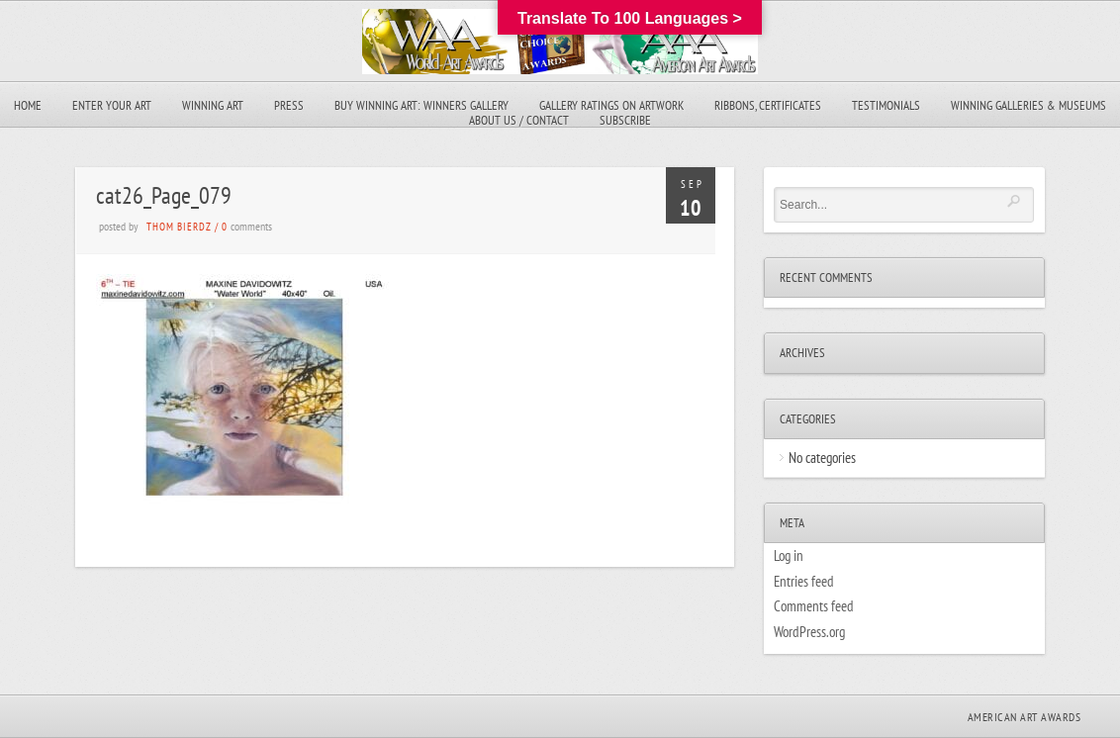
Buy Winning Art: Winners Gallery (421, 105)
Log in (788, 555)
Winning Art (212, 105)
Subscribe (625, 120)
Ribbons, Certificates (767, 105)
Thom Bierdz (179, 226)
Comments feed (814, 606)
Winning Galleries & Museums (1028, 105)
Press (289, 105)
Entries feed (804, 581)
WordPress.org (809, 631)
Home (28, 105)
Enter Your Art (111, 105)
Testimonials (886, 105)
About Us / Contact (519, 120)
